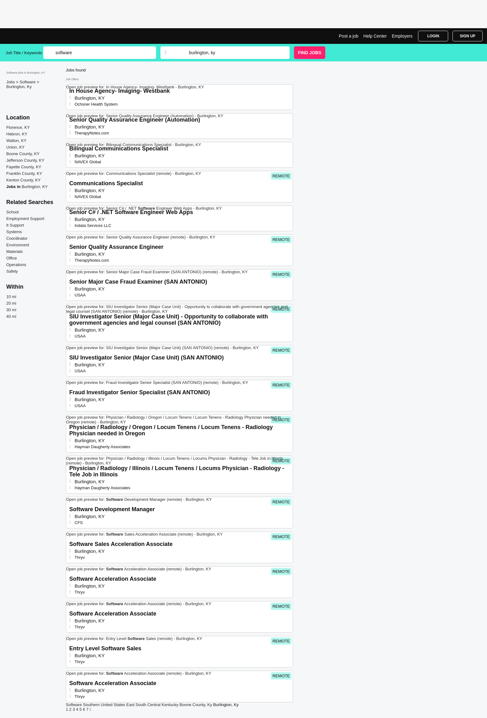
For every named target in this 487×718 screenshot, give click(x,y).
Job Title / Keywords (24, 52)
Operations (16, 264)
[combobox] (233, 52)
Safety (12, 271)
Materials (14, 251)
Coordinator (17, 238)
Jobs (11, 82)
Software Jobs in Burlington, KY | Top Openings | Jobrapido (29, 36)
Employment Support (25, 218)
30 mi (11, 309)
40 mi (11, 316)
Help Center (375, 36)
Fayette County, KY (23, 167)
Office (11, 258)
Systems (14, 231)
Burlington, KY (35, 186)
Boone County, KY (22, 153)
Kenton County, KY (23, 180)
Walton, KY (16, 140)
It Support (15, 225)
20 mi (11, 303)
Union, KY (15, 147)
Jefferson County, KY (25, 160)
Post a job (348, 36)
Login (433, 36)
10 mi (11, 296)
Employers (402, 36)
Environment (17, 245)
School (12, 212)
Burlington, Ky (19, 86)
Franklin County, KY (24, 173)
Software (28, 82)
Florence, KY (18, 127)
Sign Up (467, 36)
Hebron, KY (16, 134)
